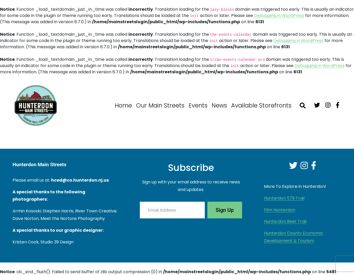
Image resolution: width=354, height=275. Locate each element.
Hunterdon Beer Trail (285, 221)
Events (198, 105)
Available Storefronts (261, 105)
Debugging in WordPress (279, 16)
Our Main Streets (160, 105)
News (219, 105)
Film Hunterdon (279, 210)
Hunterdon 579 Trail (284, 198)
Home (123, 105)
